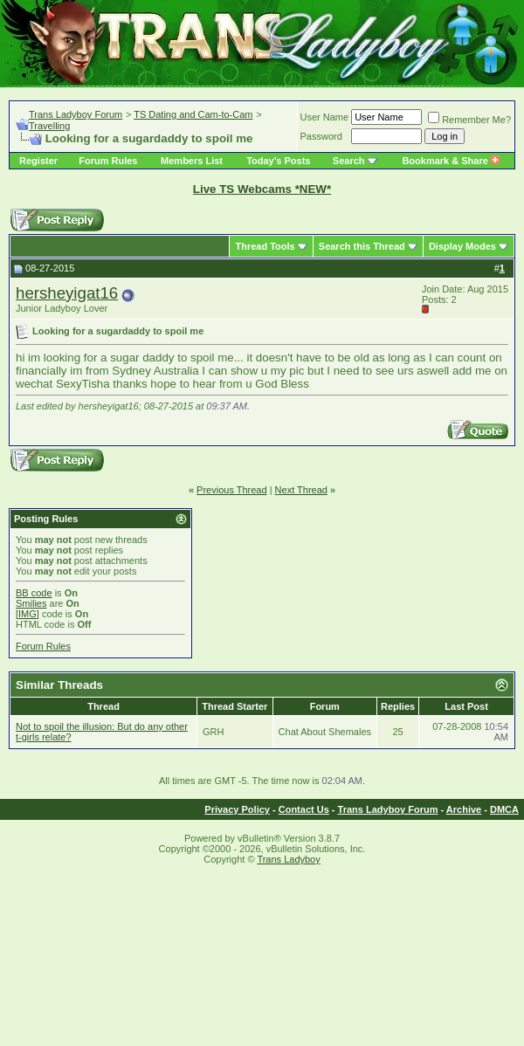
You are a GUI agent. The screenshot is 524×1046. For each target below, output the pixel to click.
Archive (463, 809)
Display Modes (462, 246)
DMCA (504, 809)
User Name (324, 117)
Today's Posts (278, 160)
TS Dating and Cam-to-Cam (193, 114)
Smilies (31, 603)
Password (321, 136)
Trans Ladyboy (288, 859)
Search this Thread (362, 246)
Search (349, 160)
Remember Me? (469, 119)
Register (38, 160)
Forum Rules (108, 160)
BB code (34, 593)
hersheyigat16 (67, 293)
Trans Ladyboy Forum (75, 114)
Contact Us (304, 809)
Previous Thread (231, 490)
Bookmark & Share (450, 160)
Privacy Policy (237, 809)
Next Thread (301, 490)
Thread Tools (264, 246)
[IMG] (27, 614)
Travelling (49, 125)
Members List (192, 160)
